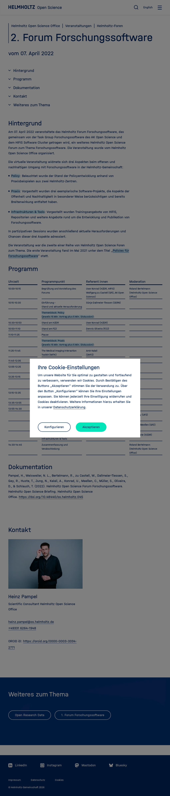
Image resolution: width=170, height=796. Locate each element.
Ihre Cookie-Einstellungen (69, 367)
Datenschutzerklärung (69, 407)
